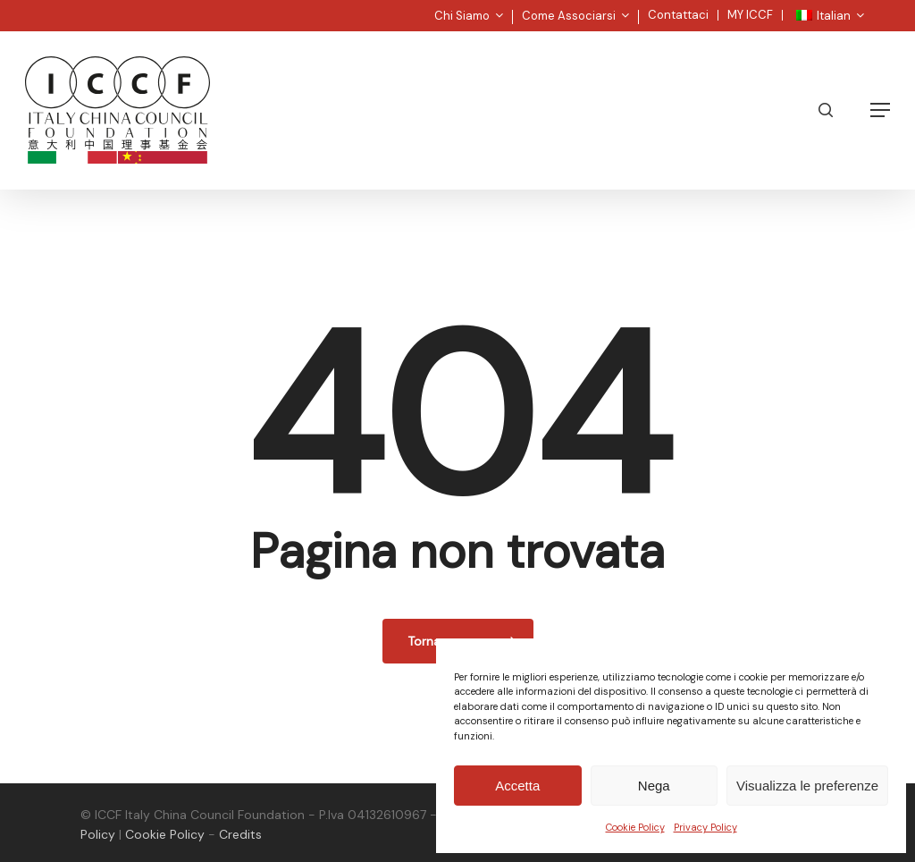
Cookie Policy (635, 827)
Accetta (517, 785)
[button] (880, 110)
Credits (240, 834)
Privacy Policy (705, 827)
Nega (654, 785)
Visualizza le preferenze (807, 785)
